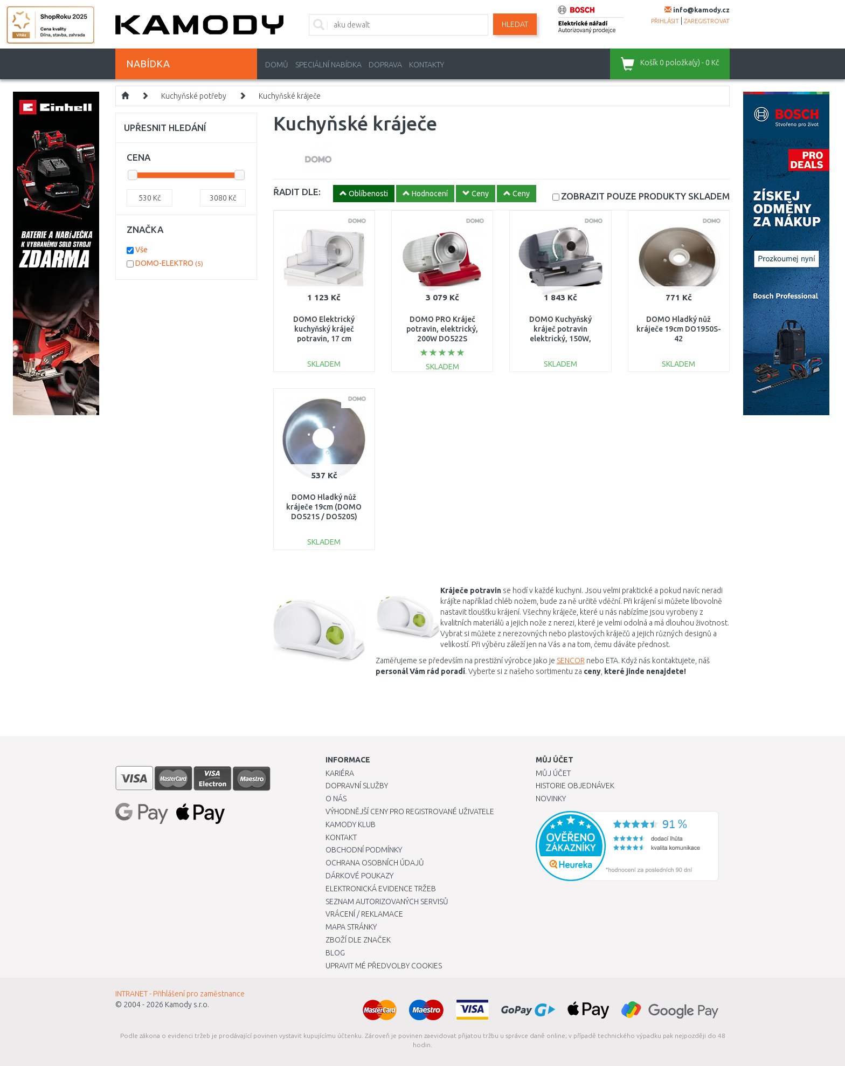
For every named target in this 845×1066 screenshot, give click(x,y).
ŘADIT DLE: (297, 192)
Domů (276, 64)
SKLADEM (645, 196)
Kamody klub (350, 824)
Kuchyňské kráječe (290, 96)
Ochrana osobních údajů (374, 862)
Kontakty (426, 64)
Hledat (515, 24)
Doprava (385, 64)
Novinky (551, 798)
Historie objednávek (575, 785)
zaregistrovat (707, 21)
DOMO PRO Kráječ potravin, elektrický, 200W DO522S (442, 329)
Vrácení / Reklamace (364, 914)
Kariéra (339, 773)
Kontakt (341, 837)
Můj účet (553, 773)
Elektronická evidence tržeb (380, 888)
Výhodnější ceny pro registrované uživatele (409, 811)
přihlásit (665, 21)
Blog (335, 952)
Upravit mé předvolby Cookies (383, 965)
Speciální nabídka (328, 64)
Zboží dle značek (358, 940)
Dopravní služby (356, 785)
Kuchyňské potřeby (193, 96)
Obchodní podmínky (363, 849)
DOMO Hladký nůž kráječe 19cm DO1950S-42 (678, 329)
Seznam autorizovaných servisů (386, 901)
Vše (141, 249)
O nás (336, 798)
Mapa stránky (351, 927)
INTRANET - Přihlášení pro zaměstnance (180, 993)
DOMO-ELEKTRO (169, 263)
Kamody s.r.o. (187, 1004)
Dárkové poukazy (359, 875)
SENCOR (571, 660)
